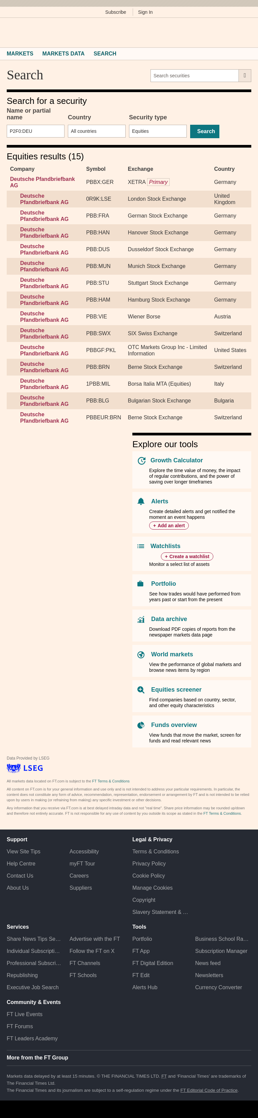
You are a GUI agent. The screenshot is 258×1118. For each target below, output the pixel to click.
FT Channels (85, 963)
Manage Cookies (152, 888)
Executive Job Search (33, 987)
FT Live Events (24, 1014)
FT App (140, 951)
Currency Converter (218, 987)
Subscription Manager (221, 951)
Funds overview (174, 725)
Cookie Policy (148, 876)
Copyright (143, 900)
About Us (18, 888)
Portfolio (163, 583)
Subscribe (115, 12)
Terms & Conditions (155, 851)
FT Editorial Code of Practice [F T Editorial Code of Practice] (209, 1090)
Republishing (22, 975)
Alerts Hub (145, 987)
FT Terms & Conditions (110, 781)
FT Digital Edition (152, 963)
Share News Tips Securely (35, 939)
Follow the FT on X (92, 951)
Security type (148, 117)
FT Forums (20, 1026)
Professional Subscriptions (35, 963)
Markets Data (63, 53)
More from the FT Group (37, 1058)
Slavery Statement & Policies (160, 912)
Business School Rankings (223, 939)
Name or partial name (29, 114)
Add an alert (171, 525)
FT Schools (83, 975)
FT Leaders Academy (32, 1038)
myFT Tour (82, 863)
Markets (20, 53)
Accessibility (84, 851)
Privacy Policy (149, 863)
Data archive (169, 619)
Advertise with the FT (95, 939)
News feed (208, 963)
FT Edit (140, 975)
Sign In (145, 12)
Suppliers (81, 888)
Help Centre (21, 863)
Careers (79, 876)
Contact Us (20, 876)
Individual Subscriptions (35, 951)
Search (105, 53)
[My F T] (243, 32)
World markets (172, 654)
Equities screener (176, 689)
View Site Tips (23, 851)
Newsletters (209, 975)
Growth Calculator (176, 460)
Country (79, 117)
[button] (10, 32)
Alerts (159, 501)
